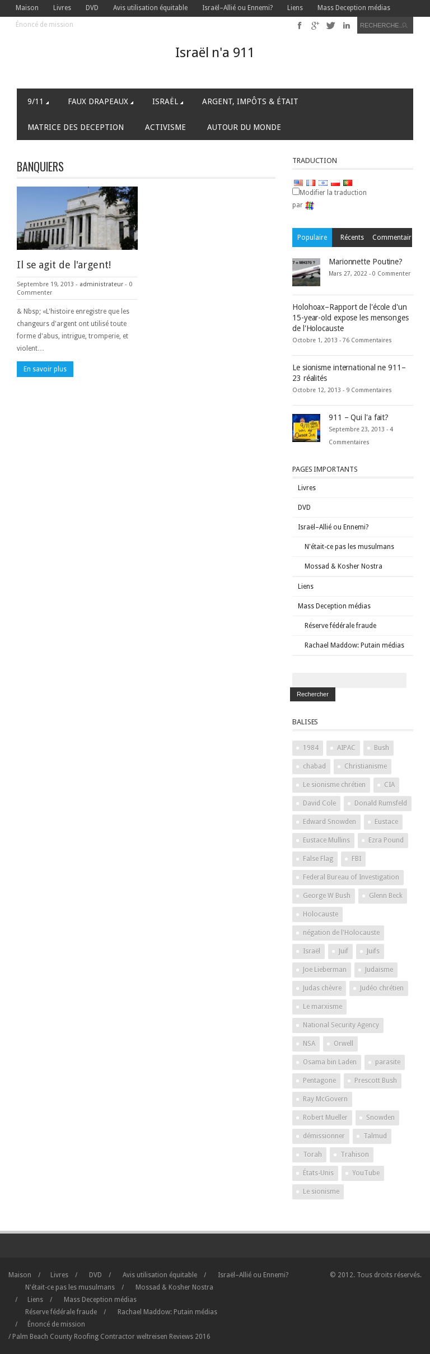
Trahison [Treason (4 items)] (354, 1154)
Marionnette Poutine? (366, 261)
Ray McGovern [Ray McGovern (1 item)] (325, 1099)
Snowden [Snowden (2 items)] (380, 1118)
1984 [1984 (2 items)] (311, 748)
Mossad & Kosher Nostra (343, 566)
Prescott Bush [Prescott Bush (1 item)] (375, 1081)
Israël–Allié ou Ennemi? (237, 8)
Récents (352, 237)
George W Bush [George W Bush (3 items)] (326, 896)
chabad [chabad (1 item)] (314, 766)
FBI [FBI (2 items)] (356, 859)
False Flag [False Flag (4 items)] (318, 859)
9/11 (38, 101)
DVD (92, 8)
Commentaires (392, 237)
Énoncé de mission (44, 25)
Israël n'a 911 (215, 53)
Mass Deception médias (353, 8)
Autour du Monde (244, 127)
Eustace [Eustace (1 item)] (386, 822)
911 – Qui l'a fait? (359, 417)
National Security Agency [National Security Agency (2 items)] (341, 1025)
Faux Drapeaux (100, 101)
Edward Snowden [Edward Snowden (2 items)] (329, 822)
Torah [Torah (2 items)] (312, 1154)
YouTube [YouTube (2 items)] (366, 1173)
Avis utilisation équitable (150, 8)
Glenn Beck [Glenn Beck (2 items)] (386, 896)
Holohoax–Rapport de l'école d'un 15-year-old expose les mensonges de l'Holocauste (350, 318)
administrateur (101, 284)
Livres (62, 8)
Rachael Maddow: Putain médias (354, 645)
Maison (27, 8)
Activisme (165, 127)
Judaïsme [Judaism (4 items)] (379, 970)
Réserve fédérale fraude (340, 626)
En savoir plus (45, 369)
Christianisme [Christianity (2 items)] (365, 766)
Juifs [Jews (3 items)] (373, 951)
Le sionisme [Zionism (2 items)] (321, 1191)
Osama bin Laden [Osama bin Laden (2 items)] (330, 1062)
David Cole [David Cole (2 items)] (319, 803)
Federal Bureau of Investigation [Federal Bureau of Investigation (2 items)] (351, 877)
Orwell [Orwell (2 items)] (343, 1044)
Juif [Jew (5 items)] (343, 951)
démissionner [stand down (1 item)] (324, 1136)
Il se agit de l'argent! (64, 265)
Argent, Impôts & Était (250, 101)
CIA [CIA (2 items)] (389, 785)
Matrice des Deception (75, 127)
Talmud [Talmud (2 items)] (375, 1136)
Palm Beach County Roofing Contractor (73, 1337)
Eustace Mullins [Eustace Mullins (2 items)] (326, 840)
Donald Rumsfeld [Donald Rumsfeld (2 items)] (380, 803)
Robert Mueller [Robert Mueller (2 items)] (325, 1118)
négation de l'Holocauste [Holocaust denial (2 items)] (341, 933)
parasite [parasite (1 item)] (387, 1062)
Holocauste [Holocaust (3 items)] (320, 914)
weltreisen (152, 1337)
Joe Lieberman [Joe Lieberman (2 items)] (325, 970)
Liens (295, 8)
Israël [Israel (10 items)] (311, 951)
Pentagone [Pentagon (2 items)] (319, 1081)
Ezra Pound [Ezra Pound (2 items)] (386, 840)
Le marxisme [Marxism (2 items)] (322, 1007)
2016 (190, 1337)
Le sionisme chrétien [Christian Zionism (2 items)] (334, 785)
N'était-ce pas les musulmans (349, 547)
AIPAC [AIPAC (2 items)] (346, 748)
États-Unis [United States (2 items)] (318, 1173)
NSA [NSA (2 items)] (309, 1044)
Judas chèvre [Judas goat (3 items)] (322, 988)
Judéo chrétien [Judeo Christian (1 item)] (382, 988)
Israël (167, 101)
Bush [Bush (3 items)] (381, 748)
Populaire (312, 237)
